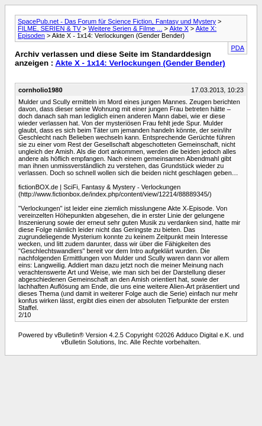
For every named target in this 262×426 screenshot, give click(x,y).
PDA (237, 47)
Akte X (178, 28)
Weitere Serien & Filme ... (125, 28)
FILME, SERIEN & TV (49, 28)
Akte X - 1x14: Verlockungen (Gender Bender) (140, 63)
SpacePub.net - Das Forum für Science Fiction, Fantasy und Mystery (117, 21)
